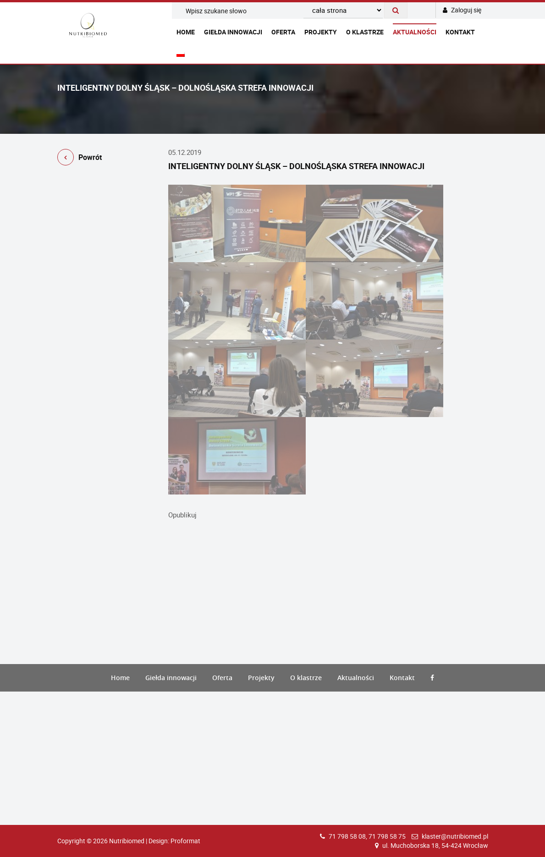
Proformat (185, 840)
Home (185, 31)
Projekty (320, 31)
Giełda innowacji (233, 31)
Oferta (283, 31)
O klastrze (365, 31)
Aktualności (414, 31)
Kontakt (460, 31)
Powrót (79, 158)
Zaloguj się (462, 9)
